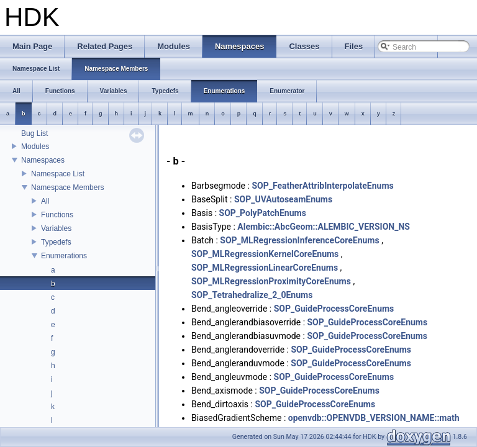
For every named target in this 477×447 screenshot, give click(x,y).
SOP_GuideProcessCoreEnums (334, 309)
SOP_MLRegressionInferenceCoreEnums (299, 240)
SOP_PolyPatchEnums (262, 213)
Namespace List (57, 173)
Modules (35, 146)
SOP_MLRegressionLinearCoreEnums (264, 268)
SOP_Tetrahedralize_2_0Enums (251, 295)
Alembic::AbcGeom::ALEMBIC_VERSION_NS (323, 227)
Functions (57, 214)
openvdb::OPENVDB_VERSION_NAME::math (374, 418)
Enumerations (64, 255)
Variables (56, 228)
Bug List (34, 133)
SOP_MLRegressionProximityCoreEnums (271, 281)
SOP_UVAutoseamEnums (283, 199)
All (45, 201)
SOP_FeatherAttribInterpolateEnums (322, 186)
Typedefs (56, 242)
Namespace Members (67, 187)
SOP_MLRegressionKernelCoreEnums (264, 254)
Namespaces (43, 160)
